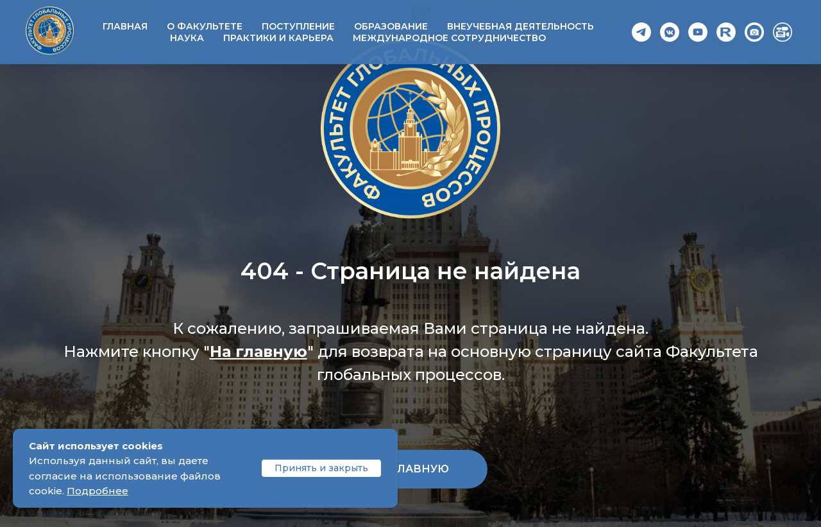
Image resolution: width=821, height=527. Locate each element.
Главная (125, 26)
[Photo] (754, 32)
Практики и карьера (278, 38)
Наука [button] (187, 38)
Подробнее (97, 491)
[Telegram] (641, 32)
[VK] (669, 32)
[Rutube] (726, 32)
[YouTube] (697, 32)
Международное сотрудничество (449, 38)
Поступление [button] (298, 26)
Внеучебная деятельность (520, 26)
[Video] (782, 32)
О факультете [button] (204, 26)
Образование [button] (391, 26)
